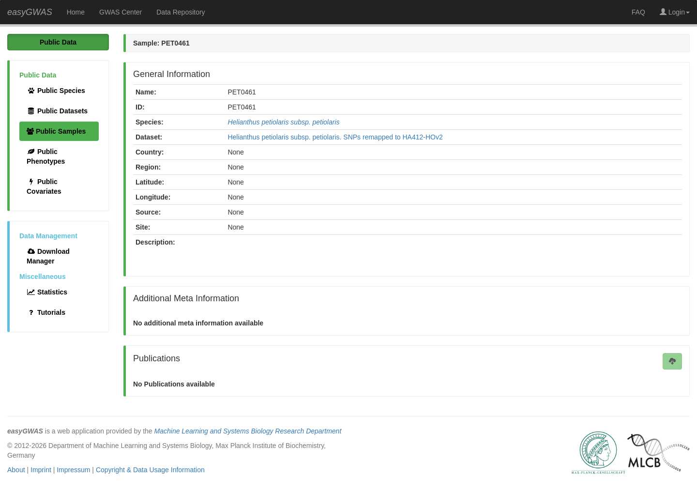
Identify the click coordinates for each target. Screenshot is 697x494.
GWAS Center (120, 12)
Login (675, 12)
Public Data (58, 42)
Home (76, 12)
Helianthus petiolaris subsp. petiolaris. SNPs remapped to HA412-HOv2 (334, 137)
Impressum (73, 470)
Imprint (40, 470)
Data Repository (180, 12)
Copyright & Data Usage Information (150, 470)
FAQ (638, 12)
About (16, 470)
